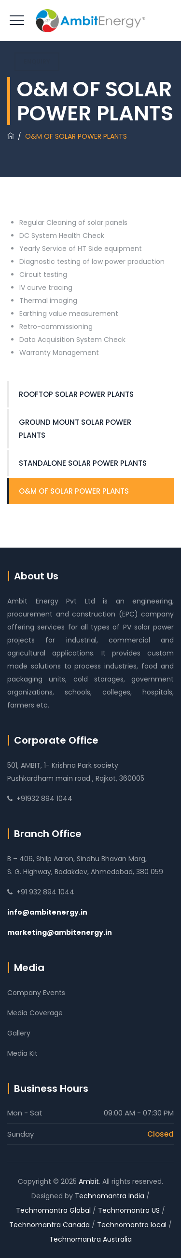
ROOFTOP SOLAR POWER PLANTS (76, 394)
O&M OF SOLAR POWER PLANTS (74, 491)
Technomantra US (129, 1210)
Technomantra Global (53, 1210)
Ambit (89, 1181)
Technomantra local (132, 1225)
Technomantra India (109, 1196)
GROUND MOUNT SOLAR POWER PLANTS (75, 428)
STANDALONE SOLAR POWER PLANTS (83, 463)
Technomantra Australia (90, 1239)
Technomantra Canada (49, 1225)
